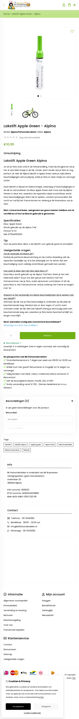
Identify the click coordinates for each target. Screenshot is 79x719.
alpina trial (50, 416)
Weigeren (46, 706)
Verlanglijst (47, 582)
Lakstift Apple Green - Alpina (26, 13)
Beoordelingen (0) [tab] (39, 401)
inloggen (46, 572)
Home (7, 13)
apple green (36, 416)
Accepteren (18, 706)
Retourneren (10, 621)
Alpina (47, 132)
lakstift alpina (21, 416)
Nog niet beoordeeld (29, 137)
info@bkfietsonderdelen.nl (24, 498)
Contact (8, 616)
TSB (73, 650)
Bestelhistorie (48, 577)
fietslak (26, 422)
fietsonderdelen (65, 416)
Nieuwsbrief (48, 587)
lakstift (8, 416)
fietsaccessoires (12, 422)
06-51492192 (28, 490)
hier (42, 697)
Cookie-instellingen (32, 713)
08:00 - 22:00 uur (31, 494)
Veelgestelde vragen (14, 631)
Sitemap (8, 626)
